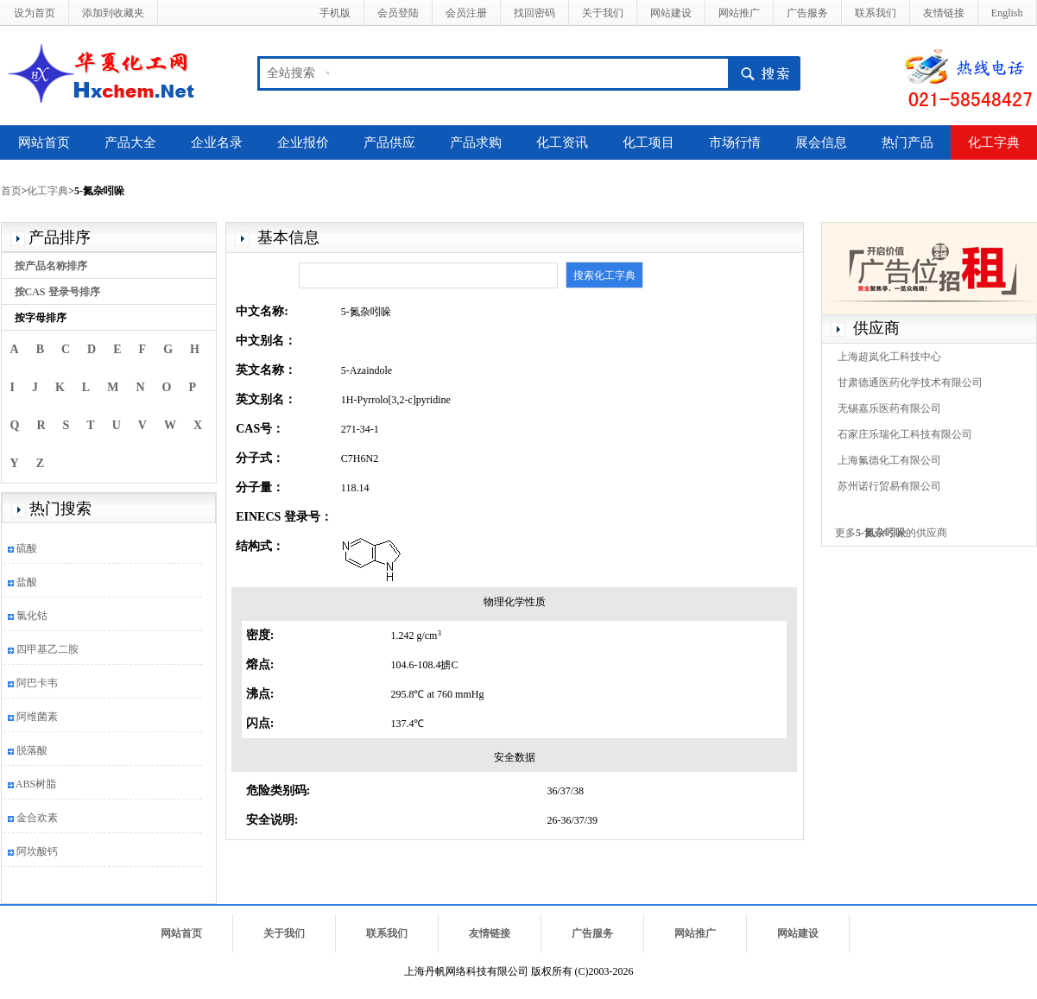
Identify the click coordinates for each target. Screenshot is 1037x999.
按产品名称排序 (51, 266)
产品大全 (130, 142)
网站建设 (671, 13)
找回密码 (534, 13)
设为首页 (34, 13)
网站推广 (739, 13)
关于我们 (602, 13)
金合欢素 (37, 818)
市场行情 (735, 142)
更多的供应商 (891, 533)
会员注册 (466, 13)
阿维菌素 (37, 717)
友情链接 (943, 13)
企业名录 (217, 142)
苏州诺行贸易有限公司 (889, 486)
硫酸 (26, 548)
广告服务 (807, 13)
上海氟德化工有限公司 (889, 460)
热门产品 (907, 142)
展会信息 (821, 142)
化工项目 (648, 142)
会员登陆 (398, 13)
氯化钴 (31, 616)
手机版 (335, 13)
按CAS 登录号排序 (57, 292)
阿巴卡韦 (37, 683)
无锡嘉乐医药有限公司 (889, 408)
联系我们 (875, 13)
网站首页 (44, 142)
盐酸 (26, 582)
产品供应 (389, 142)
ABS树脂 (36, 784)
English (1007, 13)
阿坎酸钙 (37, 851)
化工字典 (994, 142)
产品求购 (476, 142)
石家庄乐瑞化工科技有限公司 (905, 434)
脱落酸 (31, 750)
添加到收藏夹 (113, 13)
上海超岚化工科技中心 (889, 357)
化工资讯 (562, 142)
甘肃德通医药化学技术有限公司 (910, 382)
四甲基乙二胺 (47, 649)
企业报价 (303, 142)
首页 (11, 191)
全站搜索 (291, 72)
